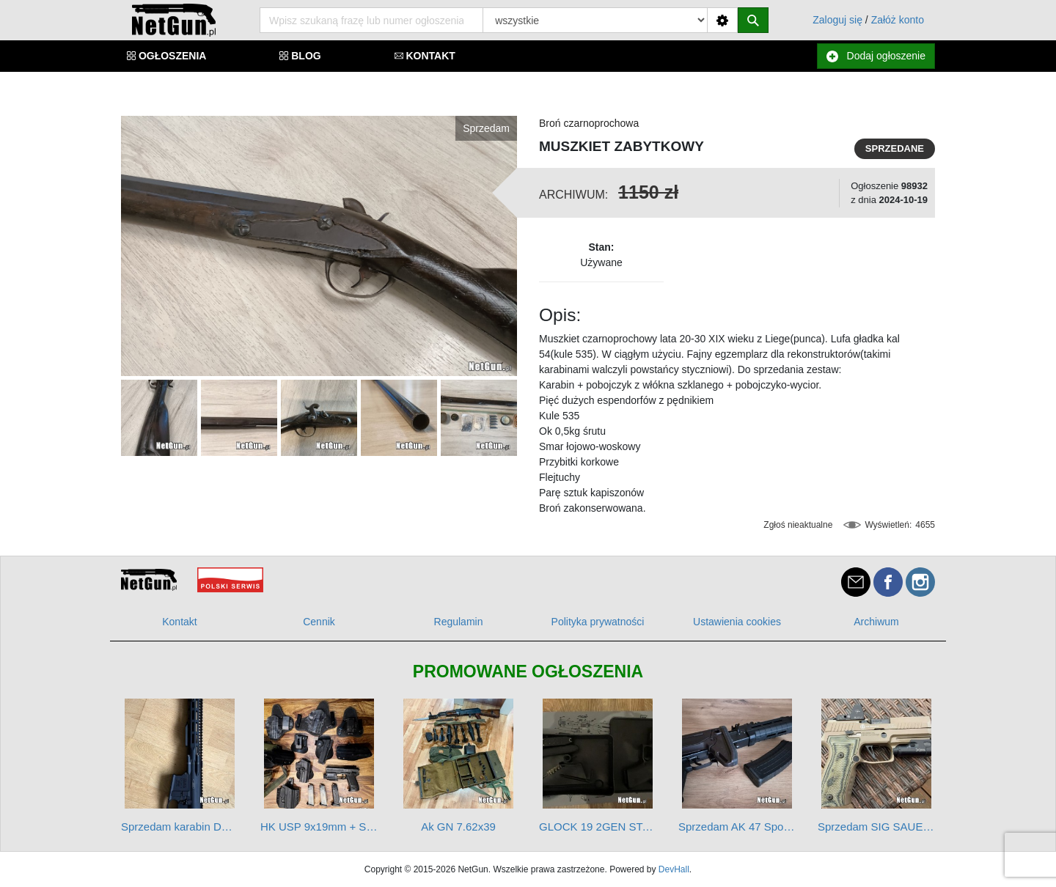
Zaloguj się (837, 20)
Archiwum (876, 621)
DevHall (674, 869)
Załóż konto (897, 20)
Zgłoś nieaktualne (797, 525)
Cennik (319, 621)
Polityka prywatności (598, 621)
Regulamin (458, 621)
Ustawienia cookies (737, 621)
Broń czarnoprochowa (589, 123)
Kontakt (179, 621)
